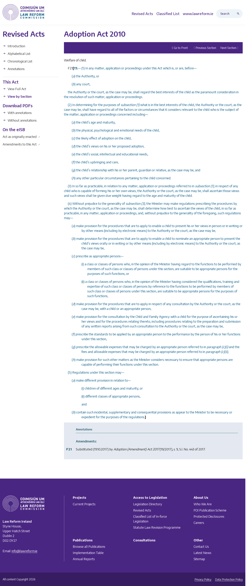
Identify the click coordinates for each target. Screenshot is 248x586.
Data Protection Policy (229, 579)
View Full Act (14, 89)
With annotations (17, 113)
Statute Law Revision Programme (157, 527)
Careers (199, 523)
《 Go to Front (179, 47)
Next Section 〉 (230, 47)
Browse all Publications (89, 546)
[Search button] (239, 13)
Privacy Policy (203, 579)
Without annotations (20, 120)
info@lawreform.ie (24, 551)
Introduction (14, 46)
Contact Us (201, 546)
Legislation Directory (147, 504)
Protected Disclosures (209, 516)
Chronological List (17, 61)
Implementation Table (88, 553)
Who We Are (203, 504)
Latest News (202, 553)
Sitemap (199, 559)
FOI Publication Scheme (210, 510)
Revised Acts (142, 510)
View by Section (17, 96)
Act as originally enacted (21, 136)
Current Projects (84, 504)
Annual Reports (84, 559)
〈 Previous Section (204, 47)
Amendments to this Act (21, 144)
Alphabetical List (16, 53)
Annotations (14, 69)
